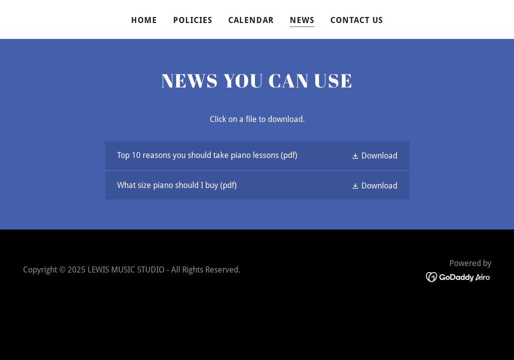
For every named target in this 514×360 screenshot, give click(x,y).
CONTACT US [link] (356, 20)
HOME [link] (144, 20)
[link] (257, 156)
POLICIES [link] (192, 20)
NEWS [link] (302, 20)
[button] (374, 155)
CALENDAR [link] (250, 20)
